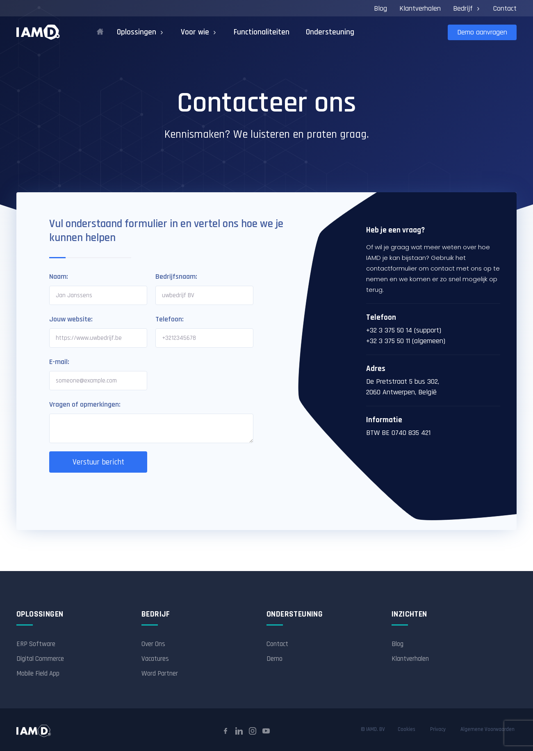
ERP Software (35, 644)
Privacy (438, 729)
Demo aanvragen (482, 32)
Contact (505, 8)
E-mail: (59, 361)
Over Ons (153, 644)
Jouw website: (71, 319)
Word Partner (159, 673)
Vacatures (155, 658)
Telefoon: (169, 319)
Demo (274, 658)
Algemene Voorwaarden (487, 729)
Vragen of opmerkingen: (85, 404)
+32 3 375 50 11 (388, 341)
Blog (380, 8)
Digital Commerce (40, 658)
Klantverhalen (420, 8)
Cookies (406, 729)
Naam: (58, 276)
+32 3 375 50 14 (389, 330)
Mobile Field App (37, 673)
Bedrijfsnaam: (176, 276)
